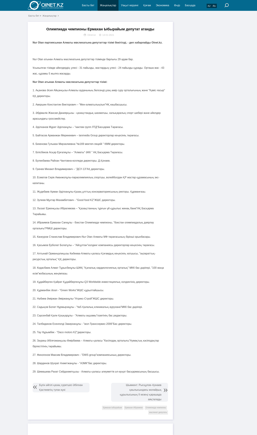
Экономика (162, 5)
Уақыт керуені (129, 5)
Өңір (177, 5)
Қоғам (147, 5)
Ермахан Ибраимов (134, 407)
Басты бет (88, 5)
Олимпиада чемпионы (156, 407)
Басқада (190, 5)
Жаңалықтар (108, 5)
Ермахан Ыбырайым (112, 407)
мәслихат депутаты (158, 412)
